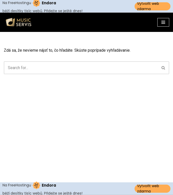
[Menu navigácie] (163, 22)
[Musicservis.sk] (20, 22)
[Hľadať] (81, 67)
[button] (163, 68)
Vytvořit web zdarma (148, 6)
